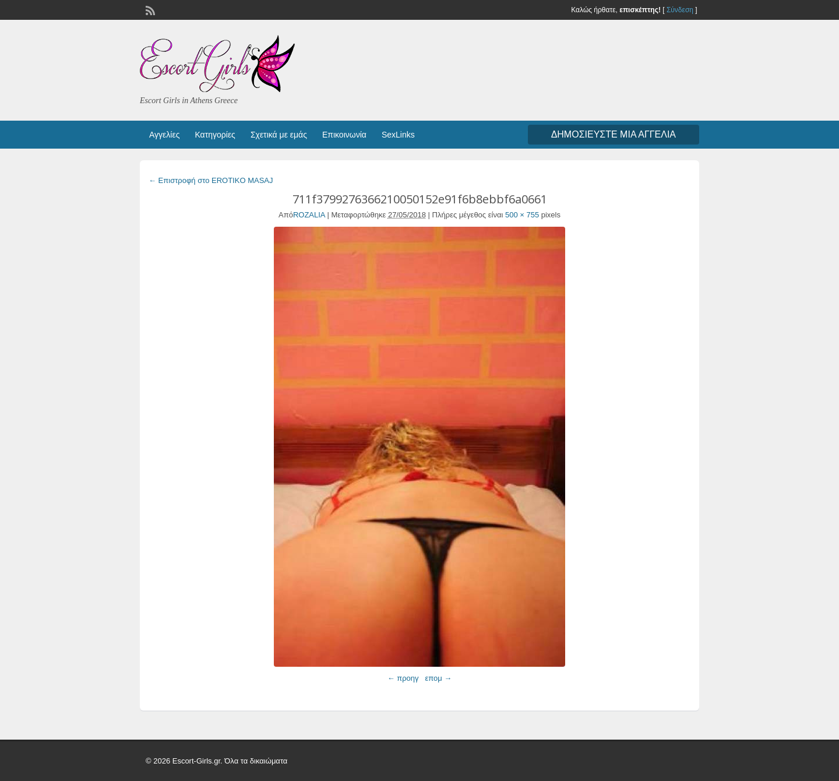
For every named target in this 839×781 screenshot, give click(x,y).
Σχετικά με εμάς (279, 134)
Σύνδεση (680, 10)
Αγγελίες (164, 134)
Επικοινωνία (344, 134)
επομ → (438, 678)
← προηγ (403, 678)
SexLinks (398, 134)
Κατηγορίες (215, 134)
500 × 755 (522, 214)
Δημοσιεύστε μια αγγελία (613, 134)
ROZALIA (309, 214)
